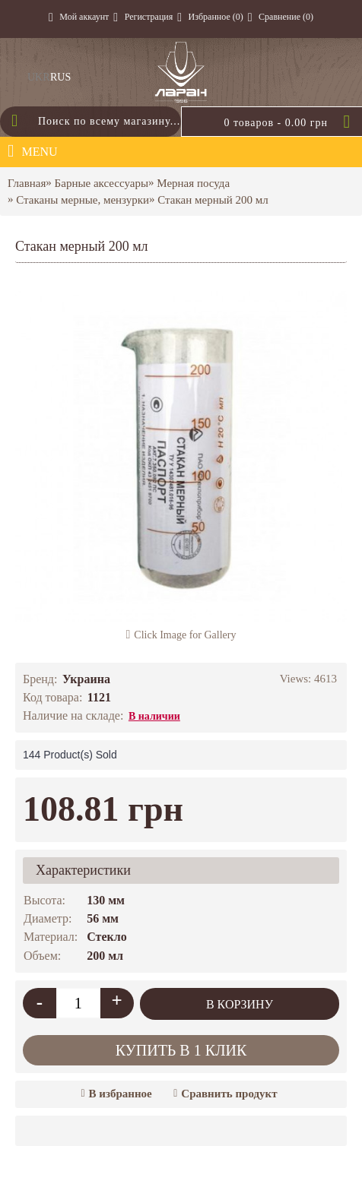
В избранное (120, 1093)
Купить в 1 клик (181, 1050)
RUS (60, 77)
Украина (86, 679)
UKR (38, 77)
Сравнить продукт (229, 1093)
